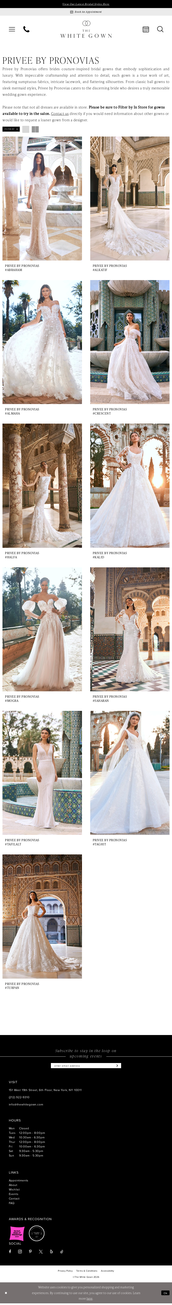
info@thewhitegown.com (26, 1106)
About (13, 1186)
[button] (12, 29)
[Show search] (160, 29)
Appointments (19, 1182)
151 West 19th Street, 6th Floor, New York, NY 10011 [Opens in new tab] (45, 1092)
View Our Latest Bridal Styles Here (86, 4)
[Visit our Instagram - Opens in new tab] (20, 1253)
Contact (14, 1200)
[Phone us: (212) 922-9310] (26, 29)
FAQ (12, 1205)
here (89, 1300)
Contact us (60, 113)
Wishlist (14, 1191)
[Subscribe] (119, 1067)
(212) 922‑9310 (19, 1099)
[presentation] (42, 199)
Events (14, 1196)
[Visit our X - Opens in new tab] (41, 1253)
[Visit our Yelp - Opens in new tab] (51, 1253)
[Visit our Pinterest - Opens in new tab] (30, 1253)
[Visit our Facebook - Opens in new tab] (10, 1253)
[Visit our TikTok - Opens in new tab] (61, 1253)
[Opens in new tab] (17, 1235)
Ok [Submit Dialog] (165, 1294)
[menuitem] (12, 29)
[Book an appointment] (86, 12)
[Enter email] (86, 1067)
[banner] (86, 29)
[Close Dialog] (6, 1294)
